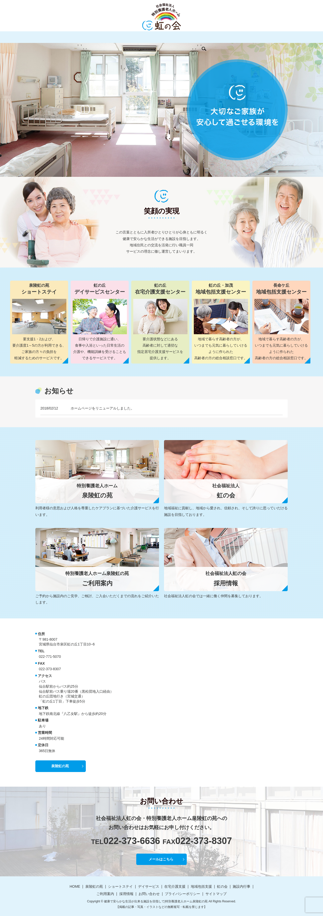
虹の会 (184, 37)
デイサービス (115, 37)
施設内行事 (202, 37)
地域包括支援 (164, 37)
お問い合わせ (263, 37)
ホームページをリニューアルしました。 (102, 408)
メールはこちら (161, 859)
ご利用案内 (223, 37)
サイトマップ (216, 894)
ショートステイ (88, 37)
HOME (46, 37)
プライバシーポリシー (182, 894)
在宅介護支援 (140, 37)
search (280, 37)
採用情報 (242, 37)
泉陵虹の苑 (64, 37)
